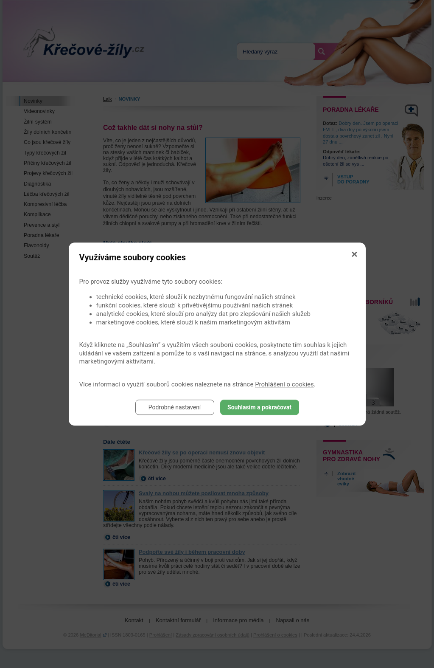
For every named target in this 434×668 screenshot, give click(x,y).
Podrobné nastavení (174, 407)
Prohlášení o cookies (284, 384)
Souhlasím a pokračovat (259, 407)
